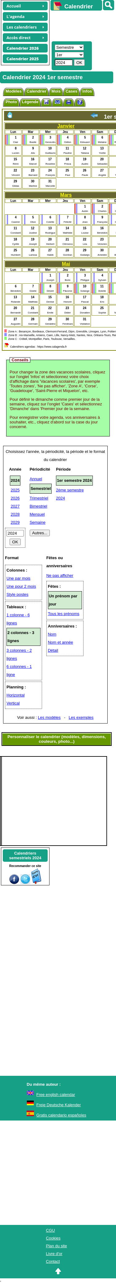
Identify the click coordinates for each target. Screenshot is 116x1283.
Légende (30, 101)
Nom (52, 634)
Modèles (14, 91)
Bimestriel (38, 506)
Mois (56, 91)
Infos (87, 91)
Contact (53, 1261)
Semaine (37, 522)
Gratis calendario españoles (61, 1115)
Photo (11, 101)
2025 (15, 490)
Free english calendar (56, 1094)
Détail (53, 650)
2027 (15, 506)
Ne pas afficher (59, 575)
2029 (15, 522)
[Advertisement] (80, 25)
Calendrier (36, 91)
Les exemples (81, 717)
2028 (15, 514)
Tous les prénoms (63, 613)
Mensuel (37, 514)
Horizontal (15, 695)
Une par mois (18, 578)
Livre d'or (54, 1253)
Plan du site (56, 1246)
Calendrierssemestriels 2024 (25, 855)
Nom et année (60, 642)
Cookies (53, 1238)
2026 (15, 498)
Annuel (36, 479)
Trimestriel (39, 498)
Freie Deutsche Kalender (59, 1105)
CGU (50, 1230)
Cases (71, 91)
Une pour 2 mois (21, 586)
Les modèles (49, 717)
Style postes (17, 594)
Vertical (13, 703)
